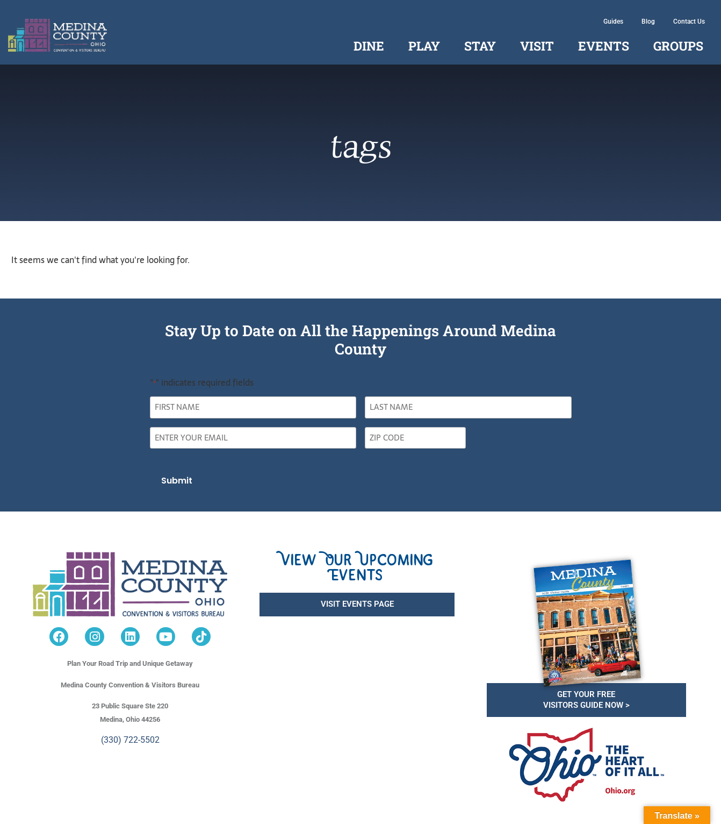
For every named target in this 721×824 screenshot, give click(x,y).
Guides (613, 21)
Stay (480, 46)
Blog (648, 21)
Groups (678, 46)
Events (603, 46)
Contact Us (689, 21)
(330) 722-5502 (130, 740)
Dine (369, 46)
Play (424, 46)
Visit (537, 46)
